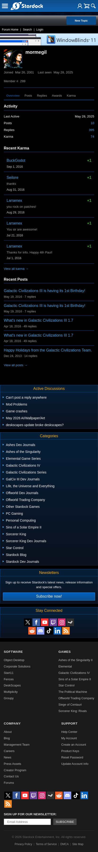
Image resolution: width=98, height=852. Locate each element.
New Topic (81, 20)
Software (13, 652)
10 (92, 123)
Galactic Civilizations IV (74, 673)
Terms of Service (46, 844)
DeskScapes (12, 685)
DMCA (64, 844)
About (8, 732)
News (7, 757)
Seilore (12, 178)
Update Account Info (74, 764)
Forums (9, 782)
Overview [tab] (13, 95)
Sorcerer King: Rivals (72, 711)
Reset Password (72, 757)
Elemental (65, 666)
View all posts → (15, 365)
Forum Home (10, 29)
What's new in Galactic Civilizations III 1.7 (38, 320)
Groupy (9, 698)
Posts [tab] (28, 95)
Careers (9, 751)
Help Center (69, 732)
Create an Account (73, 744)
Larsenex (14, 200)
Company (12, 723)
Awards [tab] (57, 95)
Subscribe (65, 822)
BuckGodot (16, 160)
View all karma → (16, 268)
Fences (9, 679)
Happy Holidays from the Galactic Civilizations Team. (48, 350)
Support (69, 723)
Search (27, 29)
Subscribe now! (49, 596)
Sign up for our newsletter (30, 814)
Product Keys (70, 751)
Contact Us (11, 776)
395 (91, 130)
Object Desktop (14, 660)
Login (39, 29)
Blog (7, 738)
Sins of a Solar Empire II (74, 679)
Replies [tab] (42, 95)
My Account (69, 738)
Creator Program (15, 770)
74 (92, 136)
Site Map (77, 844)
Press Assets (12, 764)
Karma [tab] (71, 95)
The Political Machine (72, 692)
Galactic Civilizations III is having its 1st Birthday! (44, 291)
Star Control (66, 685)
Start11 (8, 673)
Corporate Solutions (17, 666)
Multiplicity (11, 692)
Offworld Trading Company (76, 698)
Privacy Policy (23, 844)
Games (64, 652)
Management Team (16, 744)
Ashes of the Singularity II (75, 660)
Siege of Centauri (70, 704)
